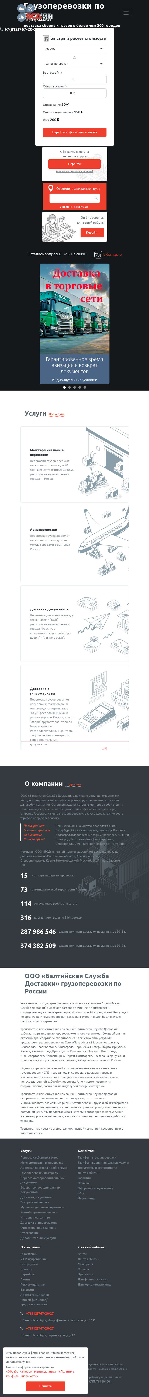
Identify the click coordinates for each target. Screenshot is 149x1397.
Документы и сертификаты (97, 1168)
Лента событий (88, 1173)
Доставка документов (36, 1197)
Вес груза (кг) (52, 72)
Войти (82, 1254)
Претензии (86, 1274)
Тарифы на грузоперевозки (97, 1157)
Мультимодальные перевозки (42, 1207)
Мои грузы (85, 1264)
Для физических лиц (93, 1279)
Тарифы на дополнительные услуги (103, 1162)
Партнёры (27, 1274)
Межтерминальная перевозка (41, 1162)
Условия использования (113, 1369)
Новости (26, 1269)
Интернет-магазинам (35, 1217)
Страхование (29, 1233)
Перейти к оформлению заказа (74, 132)
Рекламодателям (32, 1284)
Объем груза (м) (55, 86)
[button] (45, 324)
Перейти (74, 164)
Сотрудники (29, 1264)
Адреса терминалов (34, 1295)
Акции (25, 1279)
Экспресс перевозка (34, 1202)
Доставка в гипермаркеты (39, 1222)
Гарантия (84, 1178)
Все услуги (56, 414)
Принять (45, 1386)
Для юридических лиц (94, 1284)
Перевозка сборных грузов (39, 1157)
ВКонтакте (108, 254)
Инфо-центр (86, 1198)
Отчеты (83, 1269)
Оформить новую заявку (95, 1188)
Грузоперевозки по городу (39, 1173)
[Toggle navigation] (126, 13)
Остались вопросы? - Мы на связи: (57, 253)
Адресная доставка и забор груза (43, 1168)
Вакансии (27, 1289)
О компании (29, 1254)
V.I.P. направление (33, 1259)
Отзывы (83, 1183)
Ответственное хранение (38, 1228)
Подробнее (73, 784)
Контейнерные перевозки (39, 1212)
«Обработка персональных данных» (31, 1371)
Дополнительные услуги (38, 1238)
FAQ (81, 1193)
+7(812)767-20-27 (40, 1313)
